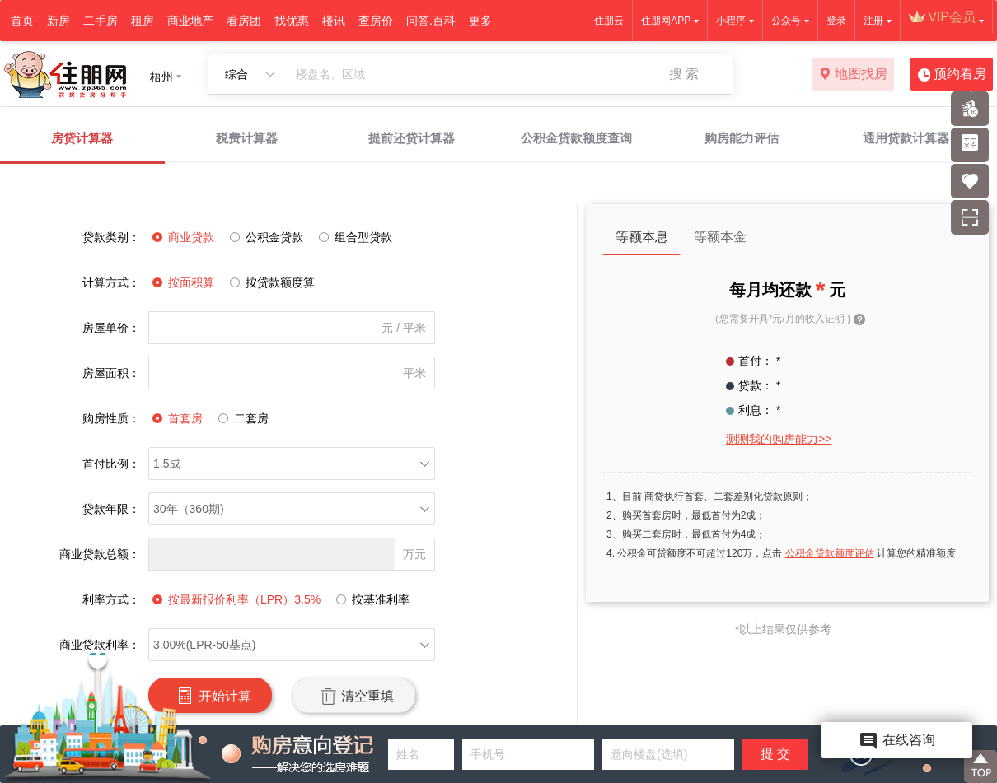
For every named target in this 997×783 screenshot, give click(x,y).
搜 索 (684, 74)
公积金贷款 (264, 237)
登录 (836, 20)
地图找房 (853, 75)
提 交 (775, 754)
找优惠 (291, 20)
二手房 (100, 20)
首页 (22, 20)
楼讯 (333, 20)
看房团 (244, 20)
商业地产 (190, 20)
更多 (480, 20)
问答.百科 (431, 20)
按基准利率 (371, 599)
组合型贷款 (353, 237)
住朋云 (609, 20)
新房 (58, 20)
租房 (142, 20)
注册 (873, 20)
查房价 (375, 20)
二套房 (241, 418)
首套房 (175, 418)
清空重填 (353, 695)
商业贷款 (181, 237)
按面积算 (181, 282)
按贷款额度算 (270, 282)
